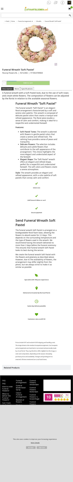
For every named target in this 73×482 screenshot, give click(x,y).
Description (7, 89)
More (17, 89)
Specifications (27, 89)
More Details (35, 443)
